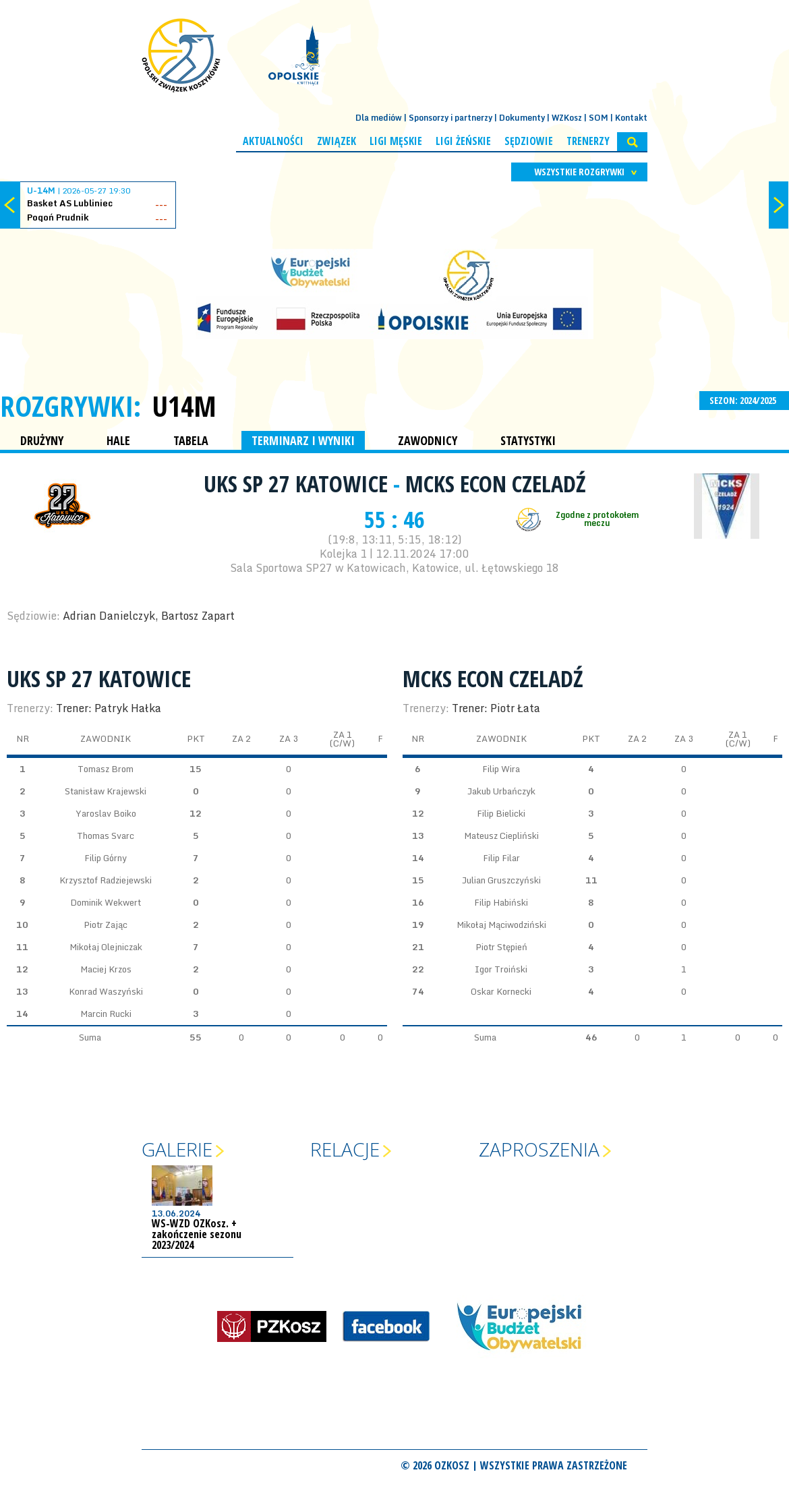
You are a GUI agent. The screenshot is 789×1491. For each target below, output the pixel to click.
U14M (184, 406)
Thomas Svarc (105, 835)
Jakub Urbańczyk (501, 791)
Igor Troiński (501, 969)
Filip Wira (501, 768)
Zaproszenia (539, 1149)
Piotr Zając (105, 924)
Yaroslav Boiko (106, 813)
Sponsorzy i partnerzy (450, 117)
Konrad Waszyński (106, 991)
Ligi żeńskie (463, 141)
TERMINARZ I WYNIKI (303, 440)
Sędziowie (528, 141)
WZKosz (567, 117)
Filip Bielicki (501, 813)
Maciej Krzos (106, 969)
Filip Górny (105, 857)
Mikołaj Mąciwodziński (501, 924)
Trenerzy (588, 141)
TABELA (190, 440)
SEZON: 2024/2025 (744, 400)
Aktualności (273, 141)
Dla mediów (378, 117)
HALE (118, 440)
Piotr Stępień (501, 946)
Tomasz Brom (106, 768)
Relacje (345, 1149)
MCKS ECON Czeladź (495, 483)
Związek (336, 141)
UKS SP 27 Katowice (298, 483)
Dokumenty (522, 117)
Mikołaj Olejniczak (105, 946)
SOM (598, 117)
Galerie (177, 1149)
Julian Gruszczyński (501, 880)
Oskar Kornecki (501, 991)
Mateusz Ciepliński (501, 835)
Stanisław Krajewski (105, 791)
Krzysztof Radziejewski (105, 880)
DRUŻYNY (41, 440)
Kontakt (631, 117)
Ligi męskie (396, 141)
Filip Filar (501, 857)
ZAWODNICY (427, 440)
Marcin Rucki (106, 1013)
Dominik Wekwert (105, 902)
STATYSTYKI (528, 440)
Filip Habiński (501, 902)
